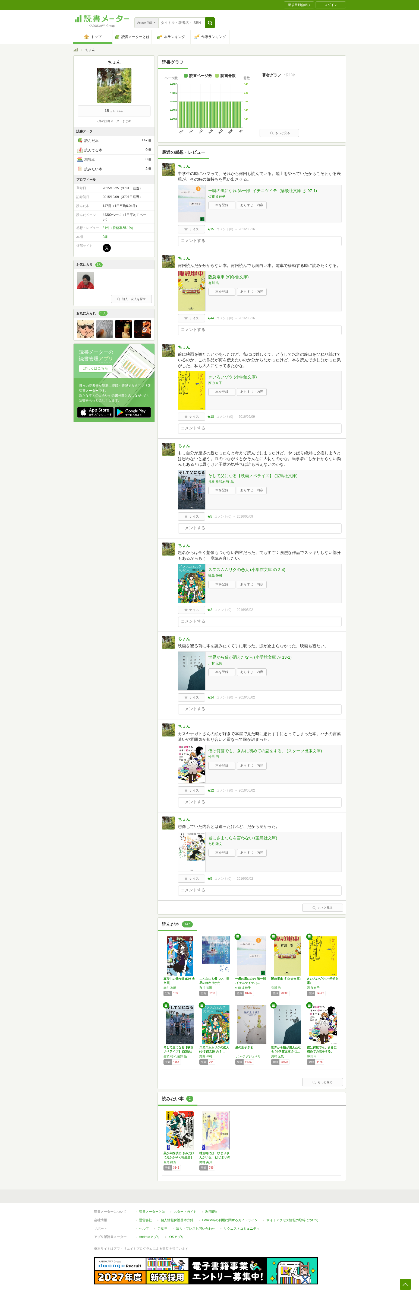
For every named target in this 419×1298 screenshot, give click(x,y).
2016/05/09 (247, 416)
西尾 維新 (169, 1162)
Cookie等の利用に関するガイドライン (230, 1220)
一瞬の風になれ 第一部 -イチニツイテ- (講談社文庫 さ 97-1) (262, 190)
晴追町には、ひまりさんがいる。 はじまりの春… (214, 1157)
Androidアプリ (149, 1237)
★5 (209, 516)
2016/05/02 (245, 609)
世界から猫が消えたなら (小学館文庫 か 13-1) (250, 657)
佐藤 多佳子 (216, 197)
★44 (210, 318)
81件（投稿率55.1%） (119, 228)
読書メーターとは (152, 1211)
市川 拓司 (205, 987)
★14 (210, 697)
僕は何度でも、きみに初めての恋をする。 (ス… (322, 1051)
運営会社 (145, 1220)
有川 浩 (213, 283)
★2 (209, 610)
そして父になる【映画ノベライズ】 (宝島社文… (178, 1051)
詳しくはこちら (95, 368)
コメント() (224, 229)
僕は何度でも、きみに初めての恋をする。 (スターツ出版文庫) (265, 750)
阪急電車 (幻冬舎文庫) (228, 277)
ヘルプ (144, 1228)
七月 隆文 (215, 844)
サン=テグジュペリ (248, 1056)
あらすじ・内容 (251, 205)
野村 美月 (205, 1162)
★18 (210, 417)
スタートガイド (185, 1211)
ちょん (184, 166)
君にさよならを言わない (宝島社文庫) (242, 837)
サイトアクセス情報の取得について (292, 1220)
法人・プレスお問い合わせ (195, 1228)
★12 (210, 790)
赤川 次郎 (169, 987)
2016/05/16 (247, 229)
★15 (210, 229)
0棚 (105, 237)
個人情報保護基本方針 (177, 1220)
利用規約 (211, 1211)
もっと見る (280, 133)
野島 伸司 (215, 576)
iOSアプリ (176, 1237)
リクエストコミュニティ (242, 1228)
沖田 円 (213, 757)
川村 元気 (215, 663)
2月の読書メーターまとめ (114, 121)
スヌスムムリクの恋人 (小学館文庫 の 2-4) (246, 569)
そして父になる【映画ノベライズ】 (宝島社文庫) (253, 475)
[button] (210, 22)
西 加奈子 (215, 383)
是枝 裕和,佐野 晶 (221, 482)
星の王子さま (244, 1047)
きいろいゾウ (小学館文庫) (232, 377)
